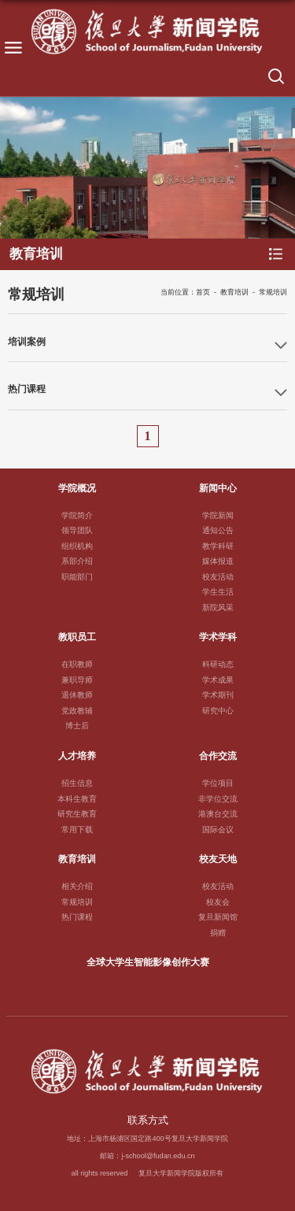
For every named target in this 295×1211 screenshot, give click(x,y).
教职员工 (77, 636)
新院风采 (218, 607)
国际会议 (218, 829)
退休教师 (77, 695)
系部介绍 (77, 561)
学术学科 (218, 636)
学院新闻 (218, 515)
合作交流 (218, 755)
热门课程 (27, 388)
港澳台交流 (218, 813)
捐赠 (218, 932)
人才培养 (77, 755)
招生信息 (77, 783)
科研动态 (218, 664)
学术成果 (218, 680)
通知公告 (218, 530)
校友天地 (218, 859)
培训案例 (27, 341)
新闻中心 (218, 488)
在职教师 (77, 664)
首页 (203, 292)
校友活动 (218, 576)
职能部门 (77, 576)
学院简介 (77, 515)
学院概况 (77, 488)
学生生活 (218, 591)
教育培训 (234, 292)
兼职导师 (77, 680)
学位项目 (218, 783)
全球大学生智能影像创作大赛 (148, 962)
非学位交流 (218, 798)
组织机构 (77, 546)
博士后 (77, 725)
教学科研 (218, 546)
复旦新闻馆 (218, 917)
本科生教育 (77, 798)
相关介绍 (77, 886)
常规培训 (273, 292)
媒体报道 (218, 561)
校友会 (218, 902)
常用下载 (77, 829)
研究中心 (218, 710)
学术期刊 (218, 695)
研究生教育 (77, 813)
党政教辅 (77, 710)
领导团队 (77, 530)
